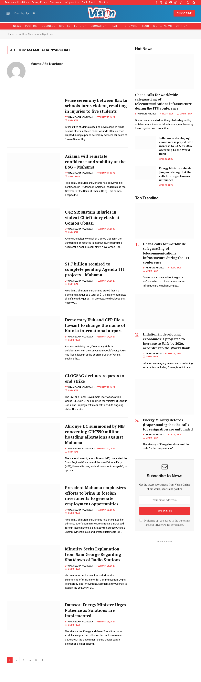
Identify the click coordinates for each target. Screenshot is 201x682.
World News (162, 26)
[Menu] (8, 13)
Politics (31, 26)
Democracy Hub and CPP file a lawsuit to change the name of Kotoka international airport (95, 333)
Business (48, 26)
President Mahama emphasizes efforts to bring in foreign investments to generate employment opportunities (96, 505)
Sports (64, 26)
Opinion (182, 26)
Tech (145, 26)
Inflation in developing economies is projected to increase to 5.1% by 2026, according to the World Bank (176, 146)
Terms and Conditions (17, 2)
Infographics (72, 2)
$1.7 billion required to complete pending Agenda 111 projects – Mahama (95, 276)
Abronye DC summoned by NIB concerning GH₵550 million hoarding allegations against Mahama (95, 443)
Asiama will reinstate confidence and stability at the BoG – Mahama (96, 168)
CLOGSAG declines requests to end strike (95, 386)
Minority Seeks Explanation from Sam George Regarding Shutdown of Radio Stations (93, 564)
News (17, 26)
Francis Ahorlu (147, 114)
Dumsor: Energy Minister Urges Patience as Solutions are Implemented (96, 620)
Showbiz (131, 26)
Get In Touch (88, 2)
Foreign (80, 26)
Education (99, 26)
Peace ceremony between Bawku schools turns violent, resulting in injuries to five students (94, 109)
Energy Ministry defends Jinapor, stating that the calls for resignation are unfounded (175, 174)
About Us (104, 2)
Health (116, 26)
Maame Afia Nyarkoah (47, 64)
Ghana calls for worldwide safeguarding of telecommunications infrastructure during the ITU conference (163, 101)
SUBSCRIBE (184, 13)
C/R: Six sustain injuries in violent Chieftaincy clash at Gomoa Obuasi (92, 224)
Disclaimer (56, 2)
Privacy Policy (39, 2)
